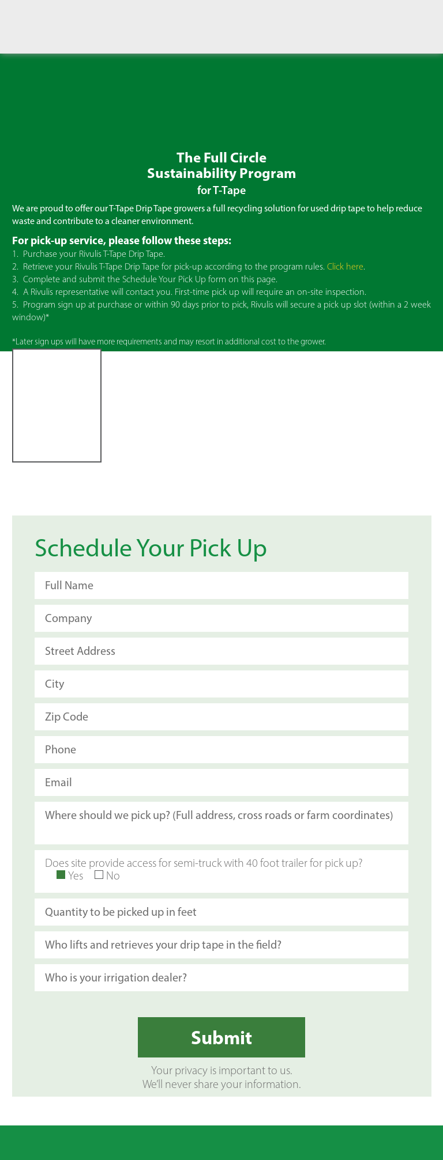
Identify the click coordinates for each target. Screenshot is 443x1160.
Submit (221, 1037)
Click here (345, 266)
